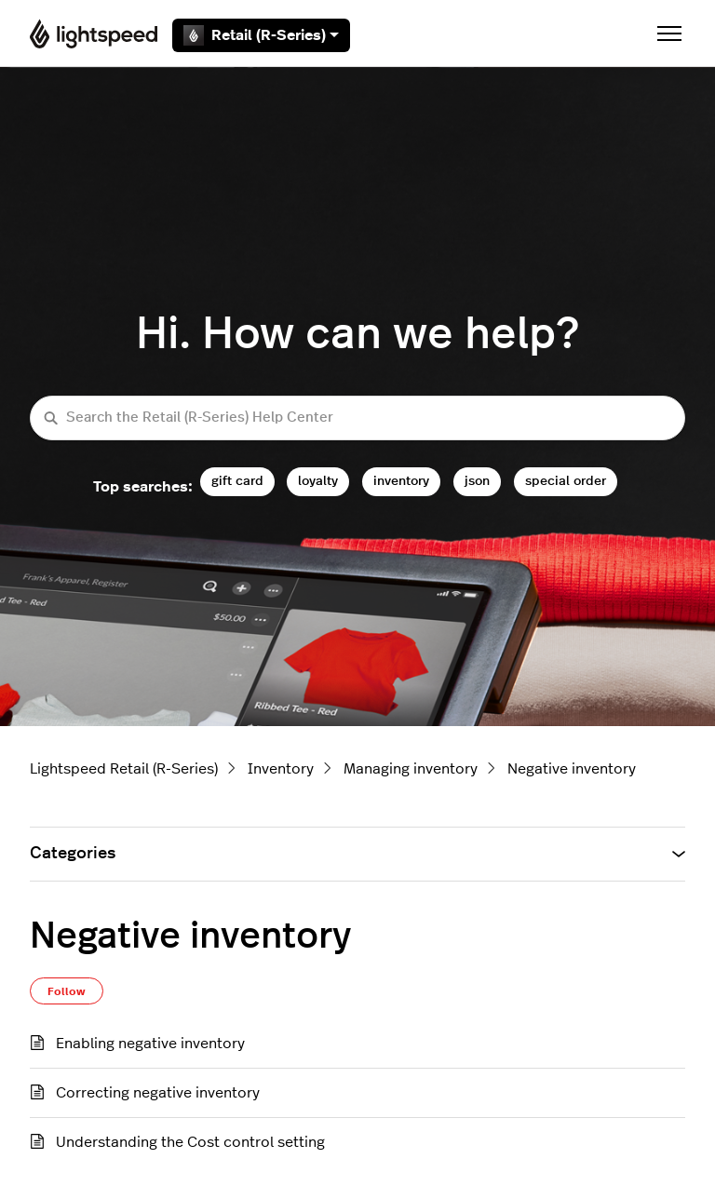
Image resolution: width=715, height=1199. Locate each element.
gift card (237, 481)
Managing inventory (411, 768)
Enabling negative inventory (150, 1043)
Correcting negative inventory (158, 1092)
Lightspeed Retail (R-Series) (124, 768)
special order (565, 481)
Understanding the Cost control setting (190, 1142)
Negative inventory (571, 768)
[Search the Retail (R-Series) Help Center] (357, 418)
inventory (401, 481)
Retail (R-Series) (261, 35)
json (477, 481)
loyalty (318, 481)
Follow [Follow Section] (66, 991)
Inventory (281, 768)
